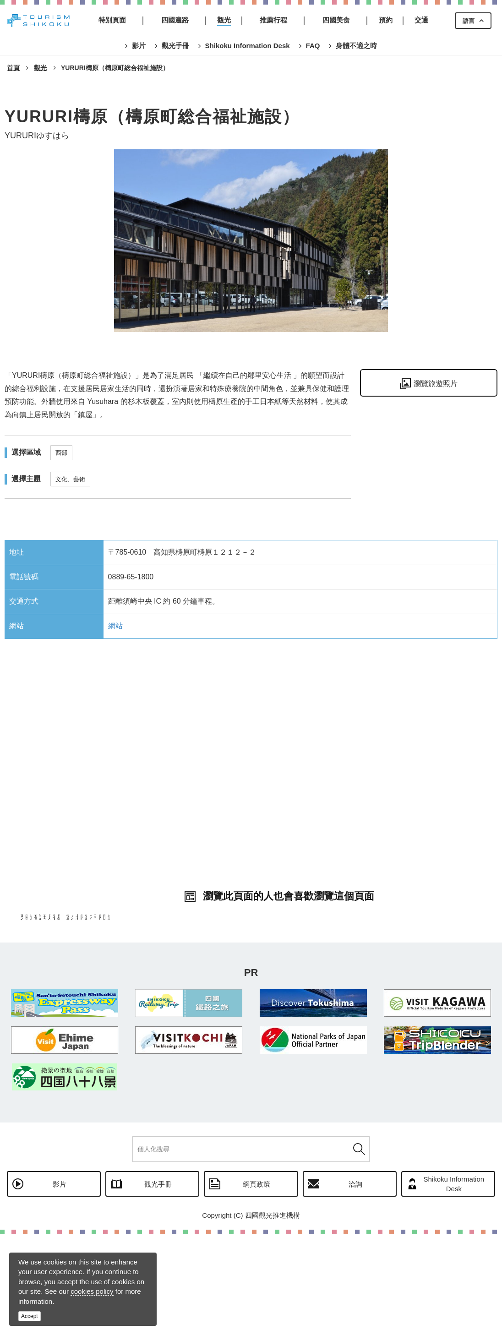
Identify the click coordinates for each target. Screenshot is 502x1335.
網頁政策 (256, 1285)
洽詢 (355, 1285)
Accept (29, 1316)
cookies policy (92, 1291)
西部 (61, 452)
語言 (469, 20)
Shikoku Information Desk (454, 1284)
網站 (115, 626)
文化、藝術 (70, 479)
